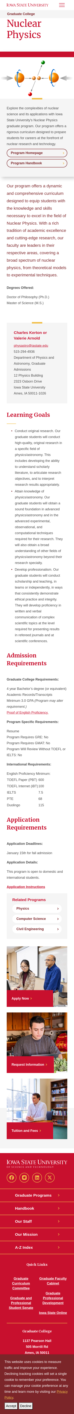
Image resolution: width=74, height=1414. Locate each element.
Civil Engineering (30, 929)
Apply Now (20, 998)
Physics (22, 908)
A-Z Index (24, 1247)
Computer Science (31, 919)
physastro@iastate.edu (31, 346)
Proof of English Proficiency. (27, 712)
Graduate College (21, 14)
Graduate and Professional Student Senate (21, 1303)
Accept (12, 1405)
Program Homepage (27, 153)
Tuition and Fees (25, 1131)
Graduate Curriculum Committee (21, 1283)
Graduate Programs (33, 1195)
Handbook (24, 1208)
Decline (26, 1405)
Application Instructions (26, 887)
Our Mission (26, 1234)
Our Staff (23, 1221)
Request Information (28, 1064)
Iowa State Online (53, 1313)
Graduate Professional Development (53, 1298)
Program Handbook (26, 163)
